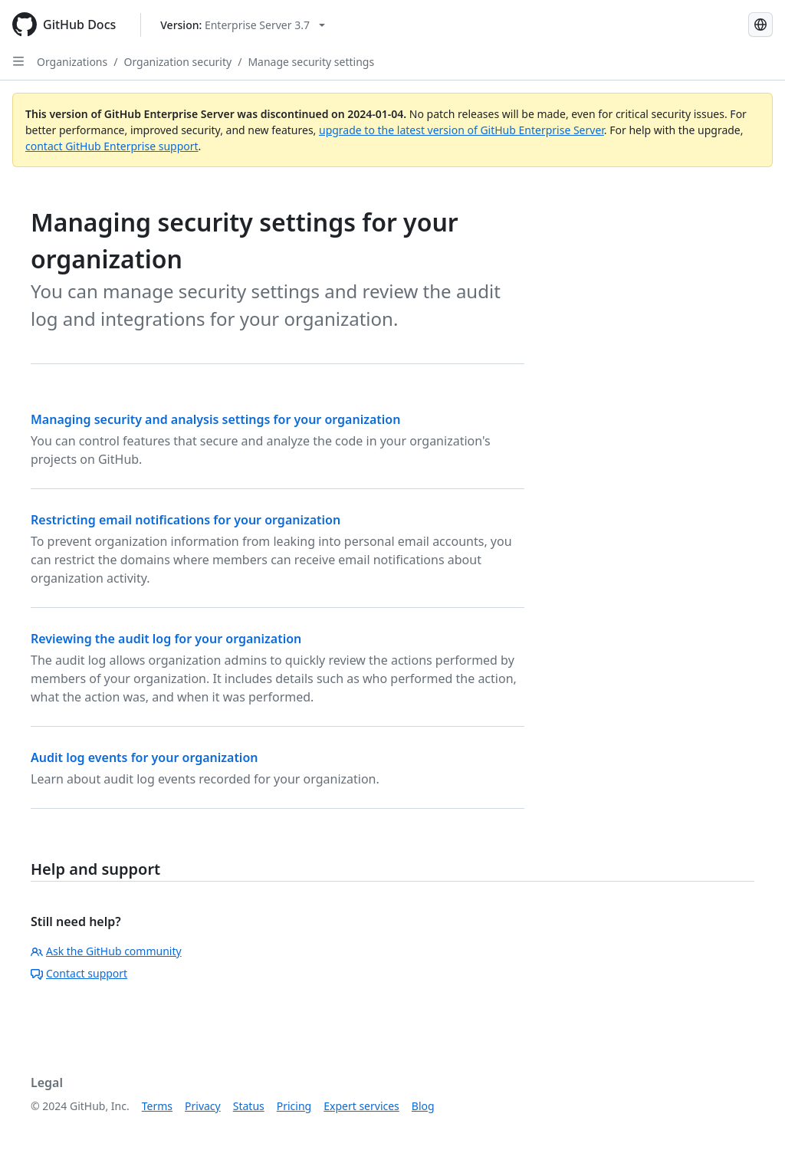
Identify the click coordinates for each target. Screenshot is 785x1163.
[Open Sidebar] (18, 61)
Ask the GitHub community (106, 951)
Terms (157, 1106)
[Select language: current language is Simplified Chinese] (760, 24)
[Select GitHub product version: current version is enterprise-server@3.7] (242, 25)
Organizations (72, 61)
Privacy (203, 1106)
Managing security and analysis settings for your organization (215, 419)
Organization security (177, 61)
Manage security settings (311, 61)
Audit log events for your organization (144, 757)
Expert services (361, 1106)
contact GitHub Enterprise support (112, 146)
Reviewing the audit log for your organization (166, 638)
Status (248, 1106)
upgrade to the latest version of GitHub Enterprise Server (461, 130)
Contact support (79, 973)
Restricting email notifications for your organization (185, 519)
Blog (423, 1106)
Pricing (294, 1106)
